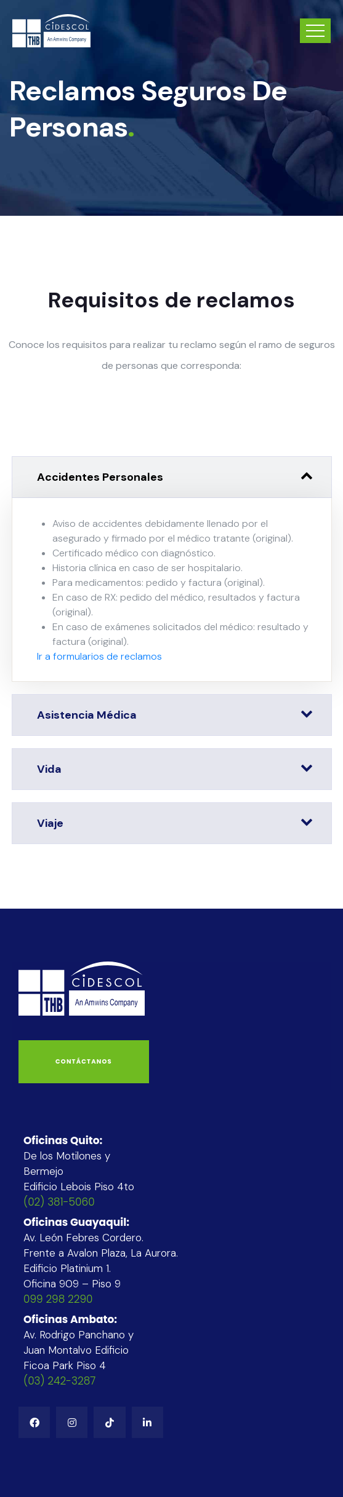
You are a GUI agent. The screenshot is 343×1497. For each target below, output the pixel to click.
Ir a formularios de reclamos (99, 656)
